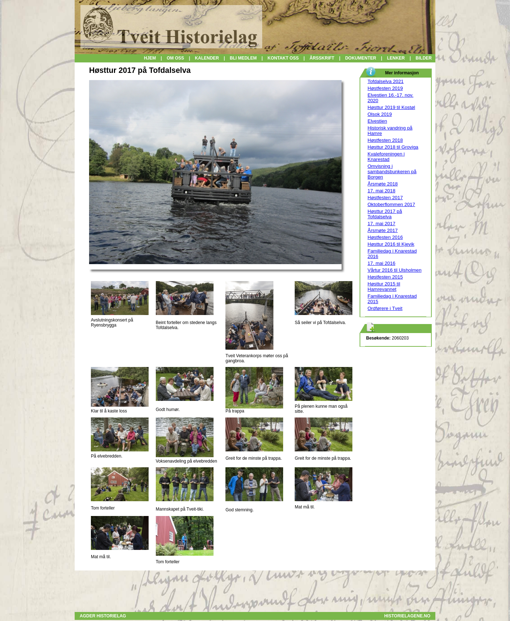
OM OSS (175, 58)
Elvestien (377, 121)
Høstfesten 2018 (385, 140)
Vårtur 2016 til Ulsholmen (395, 270)
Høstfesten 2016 (385, 237)
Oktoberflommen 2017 (391, 204)
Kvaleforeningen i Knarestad (386, 156)
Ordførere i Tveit (385, 308)
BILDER (424, 58)
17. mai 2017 (381, 223)
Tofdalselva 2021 (386, 81)
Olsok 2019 (380, 114)
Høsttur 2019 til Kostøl (391, 107)
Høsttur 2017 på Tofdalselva (385, 214)
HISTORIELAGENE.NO (407, 615)
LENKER (396, 58)
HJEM (150, 58)
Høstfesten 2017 (385, 197)
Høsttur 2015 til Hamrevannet (384, 286)
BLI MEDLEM (243, 58)
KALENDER (207, 58)
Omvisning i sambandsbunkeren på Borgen (392, 171)
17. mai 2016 (381, 263)
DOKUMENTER (360, 58)
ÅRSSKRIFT (321, 58)
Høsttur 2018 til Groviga (393, 147)
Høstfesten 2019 (385, 88)
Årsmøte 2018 (383, 184)
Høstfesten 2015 (385, 277)
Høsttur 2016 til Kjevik (391, 244)
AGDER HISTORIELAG (103, 615)
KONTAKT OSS (283, 58)
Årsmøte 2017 (383, 230)
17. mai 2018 (381, 190)
